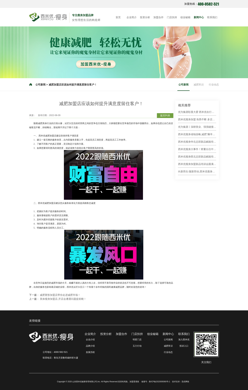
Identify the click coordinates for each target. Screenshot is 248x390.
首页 (118, 17)
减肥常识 (199, 84)
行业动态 (214, 84)
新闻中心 (199, 17)
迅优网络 (185, 382)
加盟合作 (158, 17)
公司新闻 (183, 84)
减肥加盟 (69, 123)
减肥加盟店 (78, 287)
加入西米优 (183, 339)
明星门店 (137, 339)
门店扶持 (172, 17)
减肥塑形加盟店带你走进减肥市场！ (60, 295)
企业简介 (132, 17)
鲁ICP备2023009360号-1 (159, 382)
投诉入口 (184, 346)
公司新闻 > (41, 84)
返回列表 (165, 115)
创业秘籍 (185, 17)
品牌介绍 (90, 346)
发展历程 (90, 352)
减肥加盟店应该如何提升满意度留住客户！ (73, 84)
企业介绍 (90, 339)
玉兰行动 (137, 346)
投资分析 (145, 17)
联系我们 (212, 17)
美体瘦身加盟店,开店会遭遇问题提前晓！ (63, 299)
